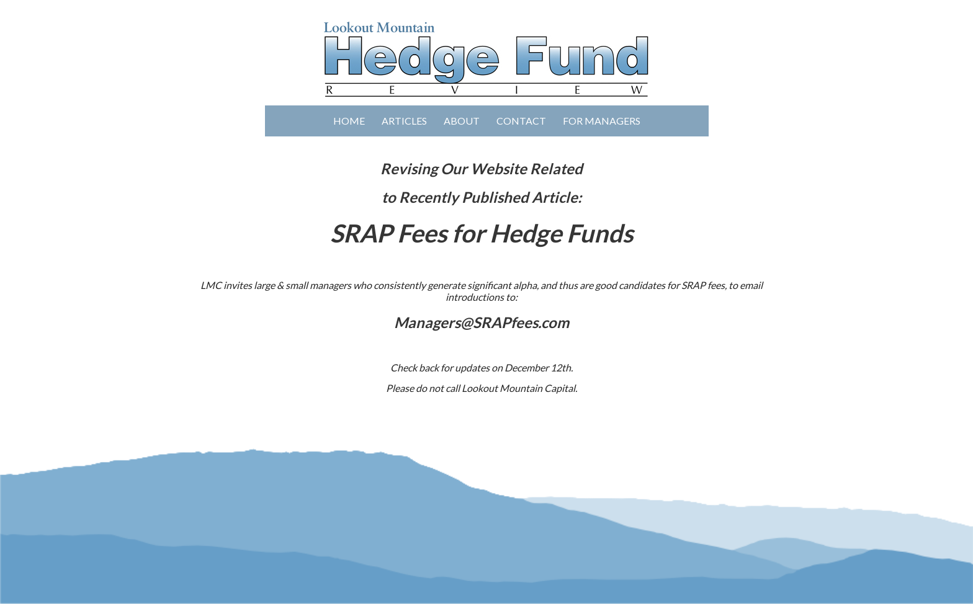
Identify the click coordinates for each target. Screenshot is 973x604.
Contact (521, 121)
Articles (404, 121)
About (462, 121)
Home (349, 121)
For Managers (601, 121)
